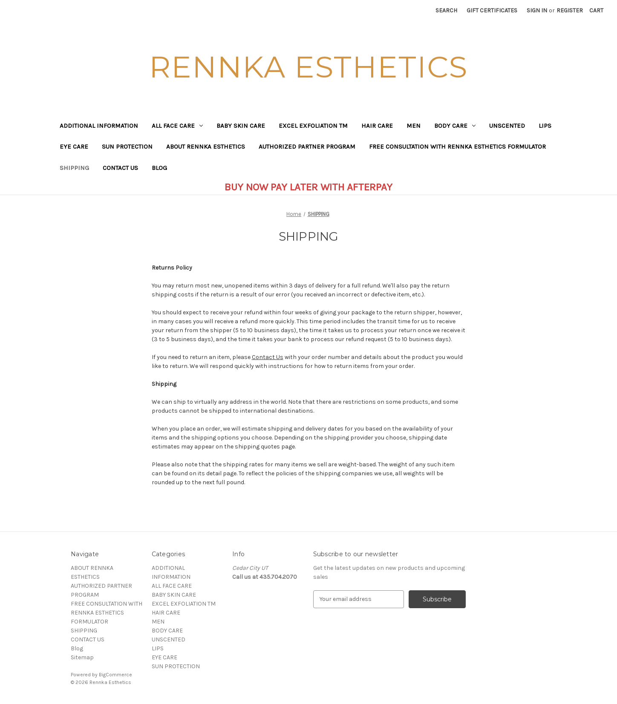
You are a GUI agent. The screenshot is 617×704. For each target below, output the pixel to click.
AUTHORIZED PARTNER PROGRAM (307, 146)
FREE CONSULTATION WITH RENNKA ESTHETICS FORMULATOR (457, 146)
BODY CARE (455, 125)
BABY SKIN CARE (240, 125)
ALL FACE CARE (177, 125)
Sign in (537, 10)
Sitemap (82, 657)
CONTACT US (120, 168)
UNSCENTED (507, 125)
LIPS (545, 125)
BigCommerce (115, 675)
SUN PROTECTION (127, 146)
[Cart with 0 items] (596, 10)
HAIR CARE (377, 125)
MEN (414, 125)
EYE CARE (74, 146)
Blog (159, 168)
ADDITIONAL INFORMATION (99, 125)
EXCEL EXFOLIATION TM (313, 125)
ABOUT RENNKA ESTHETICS (205, 146)
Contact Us (267, 357)
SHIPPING (74, 168)
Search (446, 10)
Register (569, 10)
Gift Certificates (492, 10)
